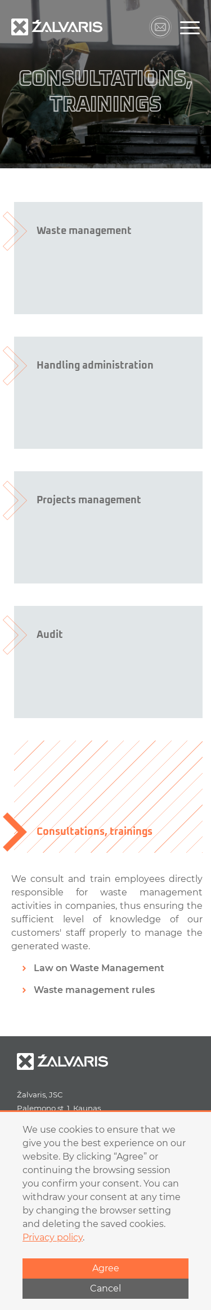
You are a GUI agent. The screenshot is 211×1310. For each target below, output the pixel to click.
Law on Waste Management (99, 968)
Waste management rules (94, 990)
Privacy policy (53, 1237)
